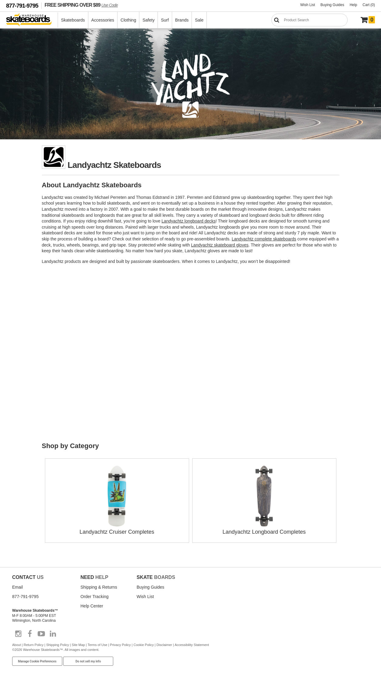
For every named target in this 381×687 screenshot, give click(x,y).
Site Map (78, 645)
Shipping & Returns (98, 587)
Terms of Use (97, 645)
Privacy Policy (120, 645)
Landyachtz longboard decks (189, 221)
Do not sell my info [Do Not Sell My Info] (88, 661)
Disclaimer (164, 645)
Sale (199, 20)
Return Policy (33, 645)
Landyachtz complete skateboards (264, 238)
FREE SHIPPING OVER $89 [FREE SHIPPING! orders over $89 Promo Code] (81, 5)
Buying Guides (332, 5)
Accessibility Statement (192, 645)
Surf (165, 20)
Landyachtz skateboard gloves (219, 245)
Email (17, 587)
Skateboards (73, 20)
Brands (182, 20)
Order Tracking (94, 596)
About (16, 645)
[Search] (309, 20)
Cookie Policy (144, 645)
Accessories (102, 20)
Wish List (307, 5)
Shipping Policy (57, 645)
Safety (148, 20)
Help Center (91, 606)
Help (353, 5)
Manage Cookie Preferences (37, 661)
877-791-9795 (22, 5)
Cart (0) (368, 5)
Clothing (128, 20)
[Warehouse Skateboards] (32, 20)
